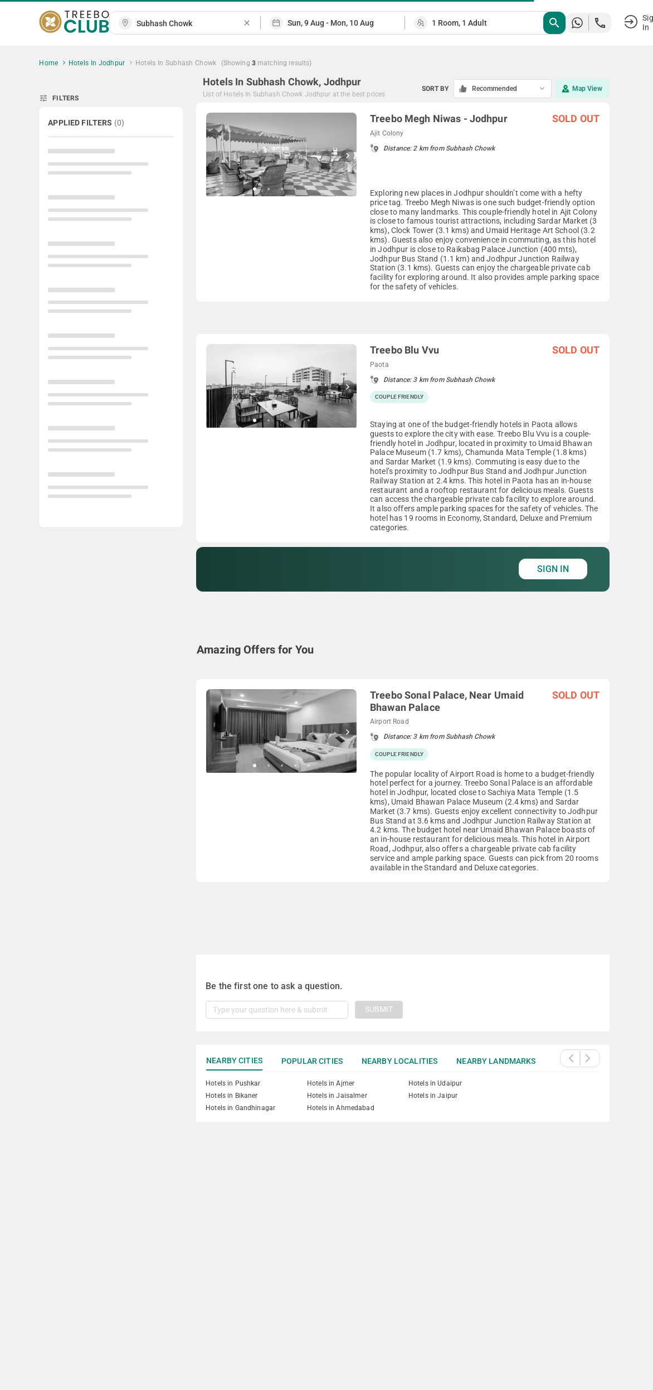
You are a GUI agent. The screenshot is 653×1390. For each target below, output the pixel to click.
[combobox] (189, 23)
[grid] (403, 515)
